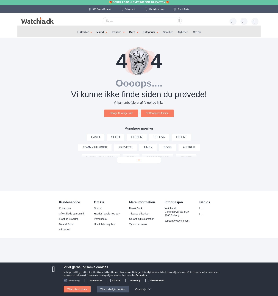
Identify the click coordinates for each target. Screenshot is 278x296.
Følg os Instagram (206, 214)
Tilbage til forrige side (121, 113)
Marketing (135, 280)
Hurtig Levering (156, 9)
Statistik (116, 280)
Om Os (197, 32)
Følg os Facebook (206, 208)
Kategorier (149, 32)
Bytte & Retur (60, 224)
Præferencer (96, 280)
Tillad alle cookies (77, 289)
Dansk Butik (183, 9)
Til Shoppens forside (157, 113)
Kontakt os (59, 208)
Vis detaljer (141, 289)
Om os (92, 208)
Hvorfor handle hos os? (101, 213)
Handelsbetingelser (99, 224)
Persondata (94, 218)
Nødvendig (74, 280)
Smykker (168, 32)
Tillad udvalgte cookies (112, 289)
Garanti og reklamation (136, 218)
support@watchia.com (171, 220)
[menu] (139, 31)
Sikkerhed (58, 229)
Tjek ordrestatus (132, 224)
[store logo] (36, 20)
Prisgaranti (130, 9)
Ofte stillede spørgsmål (66, 213)
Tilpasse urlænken (133, 213)
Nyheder (183, 32)
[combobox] (142, 20)
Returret (102, 9)
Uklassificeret (157, 280)
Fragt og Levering (63, 218)
